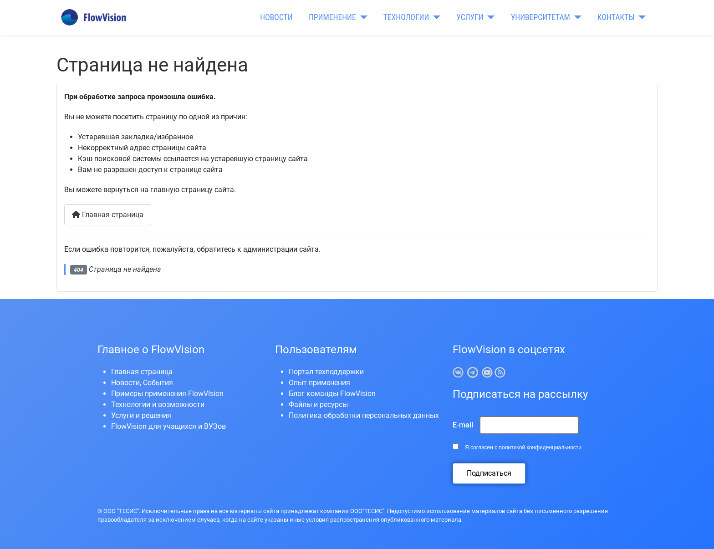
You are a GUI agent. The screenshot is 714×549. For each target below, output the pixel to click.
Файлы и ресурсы (318, 404)
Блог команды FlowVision (332, 393)
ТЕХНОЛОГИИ (406, 17)
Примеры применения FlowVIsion (167, 393)
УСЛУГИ (469, 17)
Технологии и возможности (157, 404)
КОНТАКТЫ (616, 17)
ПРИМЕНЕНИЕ (332, 17)
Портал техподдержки (326, 371)
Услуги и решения (141, 415)
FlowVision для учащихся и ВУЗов (168, 426)
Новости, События (142, 382)
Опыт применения (319, 382)
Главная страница (107, 214)
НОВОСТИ (276, 17)
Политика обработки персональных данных (364, 415)
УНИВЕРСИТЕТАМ (540, 17)
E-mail (463, 425)
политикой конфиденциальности (540, 447)
